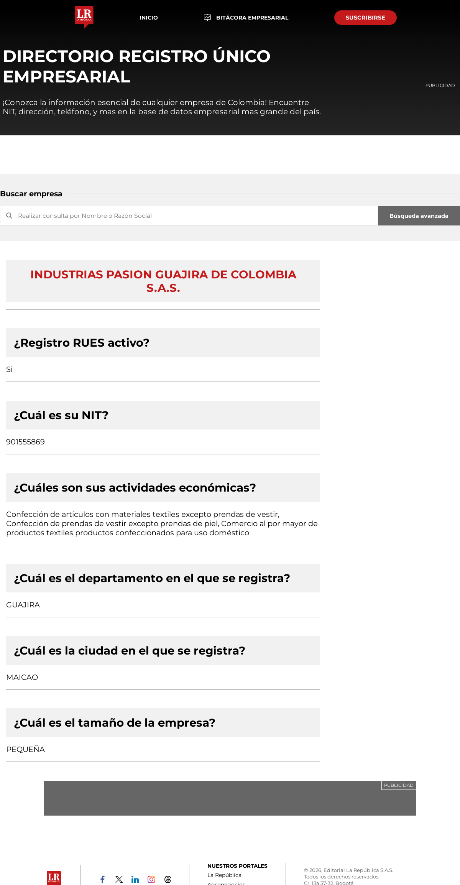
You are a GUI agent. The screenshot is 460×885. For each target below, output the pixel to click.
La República (224, 875)
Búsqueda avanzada (419, 215)
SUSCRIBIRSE (365, 17)
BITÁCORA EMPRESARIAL (246, 17)
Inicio (149, 17)
